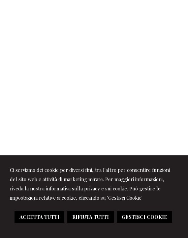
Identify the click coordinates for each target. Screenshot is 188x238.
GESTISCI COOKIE (144, 217)
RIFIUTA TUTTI (90, 217)
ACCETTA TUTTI (39, 217)
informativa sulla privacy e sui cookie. (87, 188)
